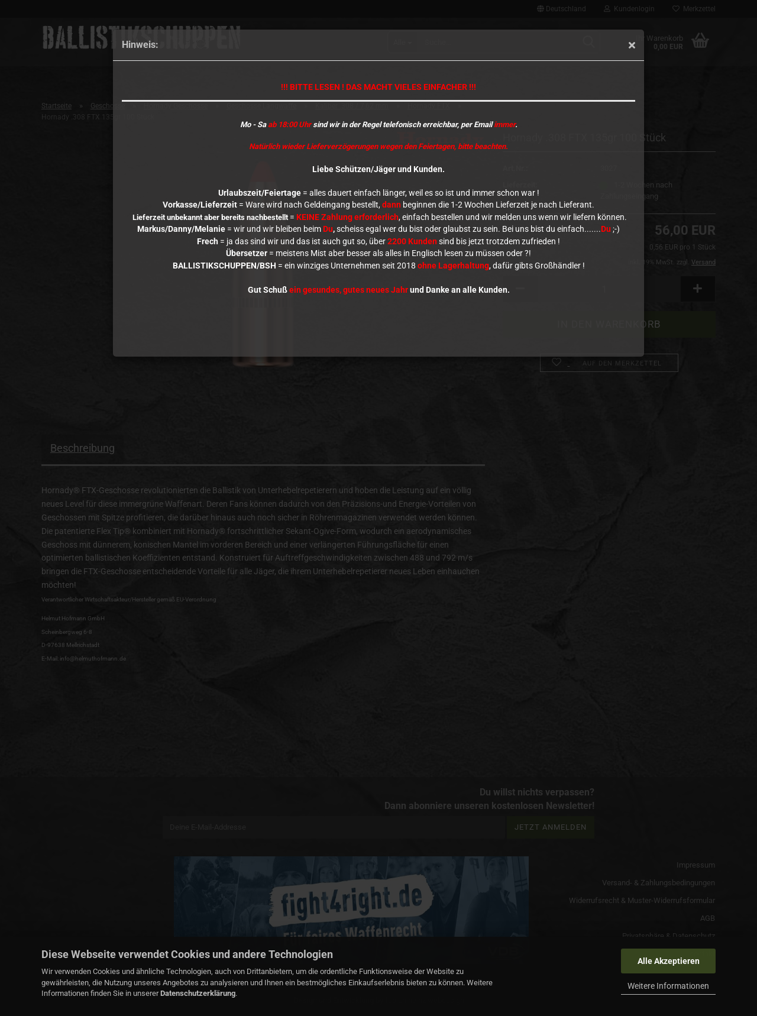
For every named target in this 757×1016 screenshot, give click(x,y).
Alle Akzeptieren (669, 961)
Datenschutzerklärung (197, 993)
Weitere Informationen (668, 986)
